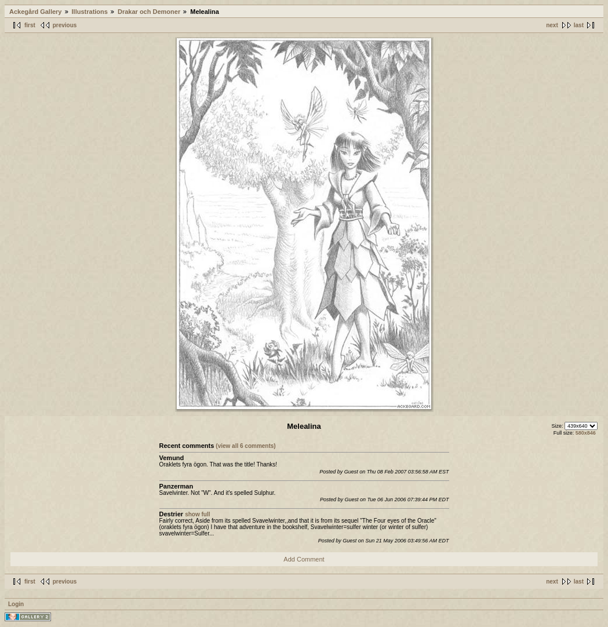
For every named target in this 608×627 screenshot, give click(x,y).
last (579, 25)
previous (65, 25)
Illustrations (90, 11)
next (552, 25)
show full (197, 514)
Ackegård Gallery (35, 11)
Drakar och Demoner (149, 11)
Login (16, 604)
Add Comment (303, 559)
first (29, 25)
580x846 (586, 433)
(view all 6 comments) (245, 446)
